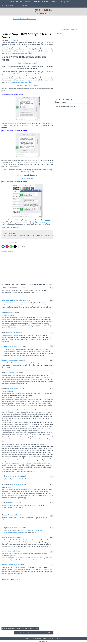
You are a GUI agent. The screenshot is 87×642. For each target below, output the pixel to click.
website (47, 220)
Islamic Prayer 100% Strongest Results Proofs (26, 35)
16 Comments (14, 40)
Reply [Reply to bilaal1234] (51, 360)
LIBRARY (54, 2)
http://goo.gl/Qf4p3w (46, 353)
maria (3, 537)
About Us (28, 639)
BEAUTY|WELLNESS (41, 2)
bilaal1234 (5, 360)
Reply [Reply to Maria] (51, 333)
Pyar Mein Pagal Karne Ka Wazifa (27, 85)
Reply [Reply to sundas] (51, 373)
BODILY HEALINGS (8, 6)
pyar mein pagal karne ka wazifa (30, 51)
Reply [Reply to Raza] (51, 502)
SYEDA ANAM (6, 287)
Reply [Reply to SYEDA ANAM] (51, 287)
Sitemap (50, 639)
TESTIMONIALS (23, 6)
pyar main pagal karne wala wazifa (15, 123)
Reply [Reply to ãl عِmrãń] (51, 346)
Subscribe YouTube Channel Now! (32, 19)
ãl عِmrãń (6, 346)
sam (3, 551)
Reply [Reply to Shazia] (51, 313)
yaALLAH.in (43, 10)
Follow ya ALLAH (27, 178)
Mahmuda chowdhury (9, 300)
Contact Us (58, 639)
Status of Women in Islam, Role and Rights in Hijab (20, 628)
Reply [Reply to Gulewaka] (51, 388)
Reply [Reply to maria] (51, 537)
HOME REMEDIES (16, 2)
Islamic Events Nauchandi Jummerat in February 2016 (34, 633)
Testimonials (10, 251)
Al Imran (5, 40)
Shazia (4, 312)
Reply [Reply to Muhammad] (51, 484)
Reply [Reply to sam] (51, 551)
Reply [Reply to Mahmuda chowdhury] (51, 300)
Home (4, 2)
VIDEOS (28, 2)
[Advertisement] (38, 27)
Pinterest (58, 33)
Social (44, 639)
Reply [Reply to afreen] (51, 515)
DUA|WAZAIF (65, 2)
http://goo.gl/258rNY (29, 351)
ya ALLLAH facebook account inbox (21, 53)
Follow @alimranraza (69, 29)
